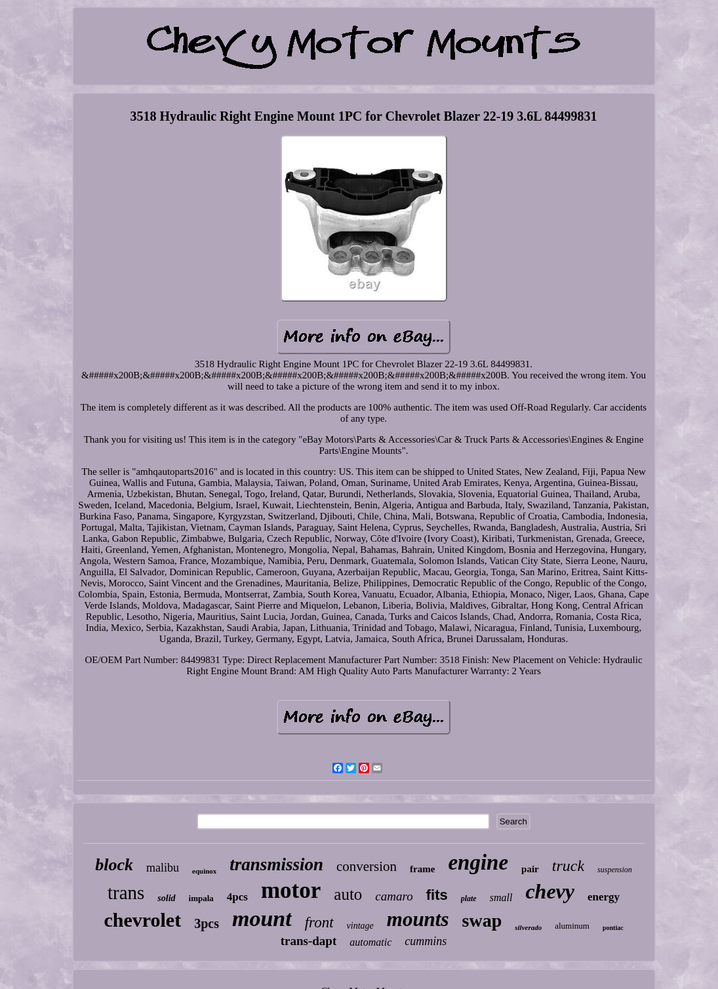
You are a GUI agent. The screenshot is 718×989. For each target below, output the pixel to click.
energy (604, 897)
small (501, 897)
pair (530, 869)
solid (166, 898)
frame (422, 869)
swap (482, 920)
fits (437, 895)
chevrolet (142, 920)
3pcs (206, 923)
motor (291, 890)
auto (348, 894)
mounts (418, 919)
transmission (276, 864)
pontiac (613, 927)
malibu (162, 867)
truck (568, 865)
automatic (370, 942)
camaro (393, 896)
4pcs (237, 897)
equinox (204, 871)
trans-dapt (309, 941)
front (319, 922)
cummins (426, 941)
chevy (549, 891)
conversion (366, 866)
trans (126, 892)
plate (469, 898)
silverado (528, 927)
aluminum (572, 926)
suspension (614, 869)
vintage (360, 926)
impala (201, 898)
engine (478, 862)
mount (262, 918)
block (114, 864)
